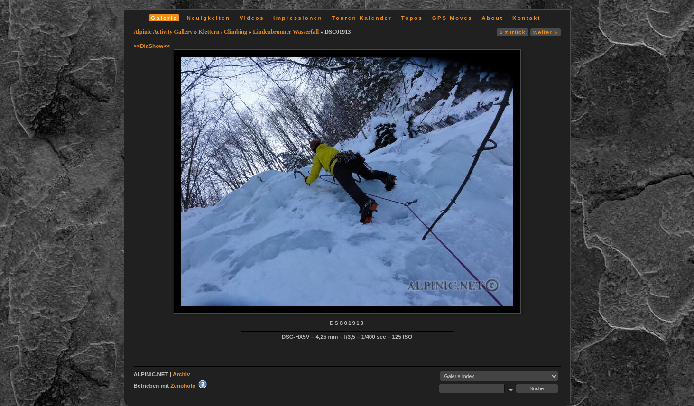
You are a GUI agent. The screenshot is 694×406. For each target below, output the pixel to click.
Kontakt (526, 18)
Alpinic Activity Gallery (163, 31)
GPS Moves (452, 18)
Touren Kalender (362, 18)
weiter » (545, 32)
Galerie (164, 18)
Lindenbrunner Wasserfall (286, 31)
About (492, 18)
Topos (412, 18)
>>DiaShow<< (152, 46)
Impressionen (298, 18)
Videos (252, 18)
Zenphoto (182, 385)
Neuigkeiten (209, 18)
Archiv (181, 374)
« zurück (513, 32)
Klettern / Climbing (222, 31)
